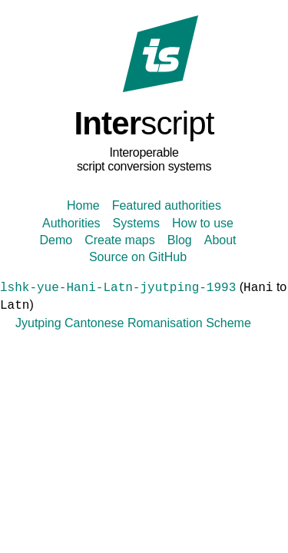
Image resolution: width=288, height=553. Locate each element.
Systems (136, 223)
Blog (179, 240)
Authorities (71, 223)
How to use (202, 223)
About (220, 240)
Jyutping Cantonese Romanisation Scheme (133, 322)
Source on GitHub (138, 256)
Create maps (119, 240)
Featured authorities (166, 205)
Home (83, 205)
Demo (55, 240)
